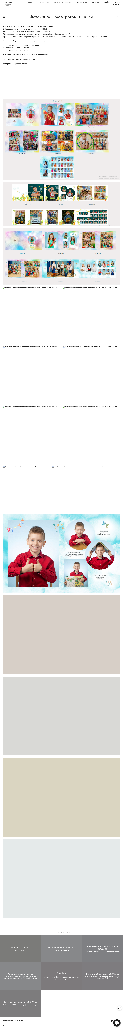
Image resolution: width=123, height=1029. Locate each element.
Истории (95, 2)
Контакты (116, 5)
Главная (30, 2)
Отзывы (117, 2)
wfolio (10, 1026)
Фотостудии (82, 2)
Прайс (106, 2)
